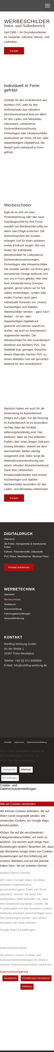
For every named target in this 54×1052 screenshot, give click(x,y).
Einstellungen (10, 777)
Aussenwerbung (13, 609)
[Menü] (46, 5)
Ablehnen (26, 769)
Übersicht (9, 539)
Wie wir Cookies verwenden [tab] (18, 803)
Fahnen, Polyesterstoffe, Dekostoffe (23, 551)
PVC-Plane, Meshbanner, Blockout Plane (26, 556)
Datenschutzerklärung (14, 971)
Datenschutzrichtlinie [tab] (13, 947)
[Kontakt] (14, 50)
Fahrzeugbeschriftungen (17, 613)
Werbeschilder (12, 599)
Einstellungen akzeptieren (36, 978)
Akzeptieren (9, 769)
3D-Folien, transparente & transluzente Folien (25, 545)
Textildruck (10, 604)
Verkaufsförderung (14, 618)
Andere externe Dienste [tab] (15, 872)
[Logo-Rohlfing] (22, 5)
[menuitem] (46, 5)
